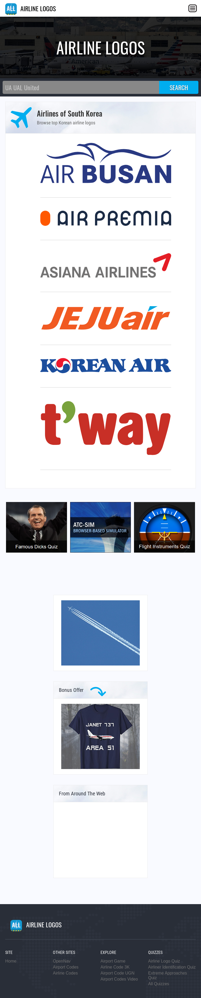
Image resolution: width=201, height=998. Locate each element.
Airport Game (112, 961)
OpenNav (62, 961)
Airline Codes (65, 973)
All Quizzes (158, 984)
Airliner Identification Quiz (172, 967)
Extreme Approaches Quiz (167, 975)
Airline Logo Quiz (164, 961)
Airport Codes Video (119, 979)
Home (10, 961)
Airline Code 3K (115, 967)
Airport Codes (66, 967)
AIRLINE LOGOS (30, 8)
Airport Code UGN (117, 973)
